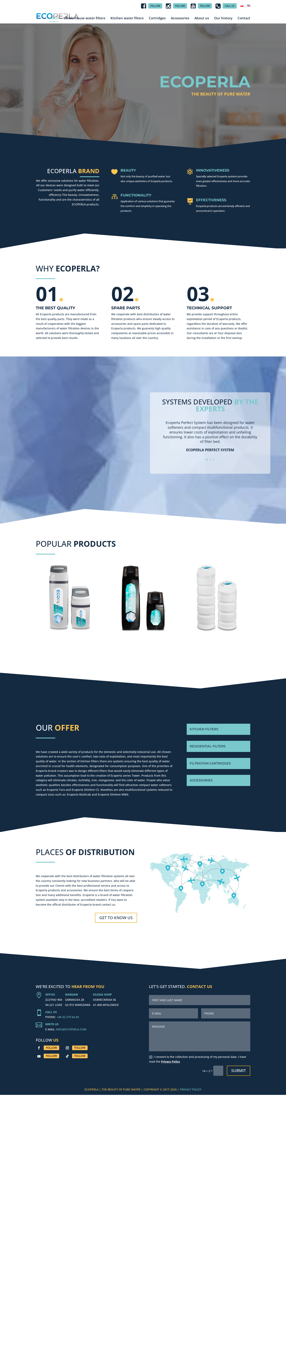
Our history (223, 18)
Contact (244, 18)
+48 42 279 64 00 (68, 1017)
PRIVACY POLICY (191, 1089)
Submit (238, 1070)
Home (53, 18)
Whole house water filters (84, 18)
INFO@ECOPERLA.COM (71, 1029)
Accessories (180, 18)
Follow (51, 1048)
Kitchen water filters (127, 18)
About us (201, 18)
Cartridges (157, 18)
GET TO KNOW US (116, 917)
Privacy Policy (170, 1061)
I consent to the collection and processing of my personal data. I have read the (197, 1059)
